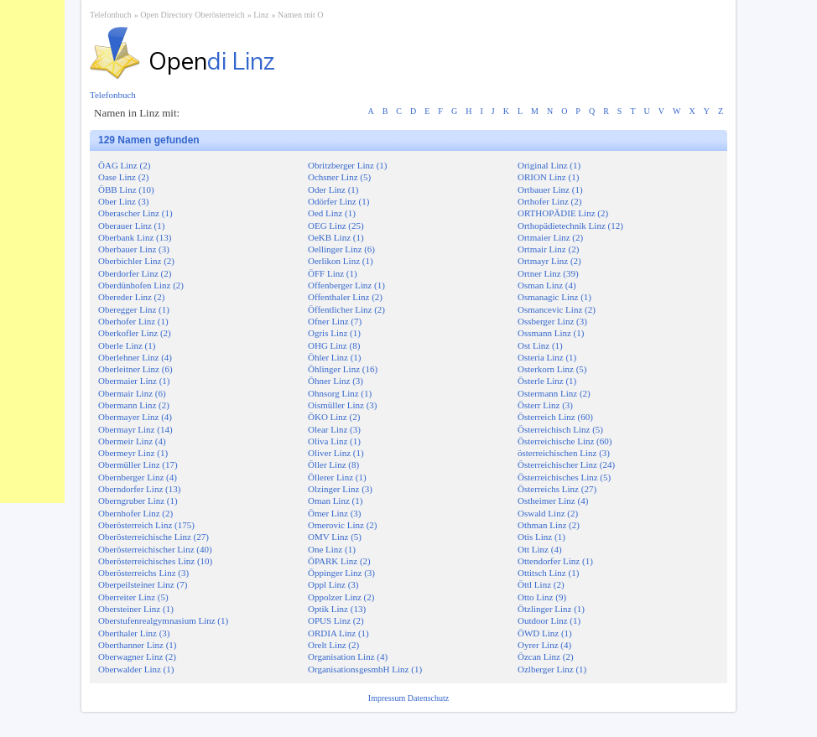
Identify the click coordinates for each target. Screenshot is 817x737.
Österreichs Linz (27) (557, 489)
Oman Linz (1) (335, 501)
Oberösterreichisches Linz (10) (155, 561)
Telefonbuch (111, 14)
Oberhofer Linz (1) (133, 321)
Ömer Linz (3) (335, 513)
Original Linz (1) (549, 165)
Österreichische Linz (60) (564, 441)
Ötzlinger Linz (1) (551, 609)
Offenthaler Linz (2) (345, 297)
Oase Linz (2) (123, 177)
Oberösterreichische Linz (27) (153, 537)
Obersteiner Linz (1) (136, 609)
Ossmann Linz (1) (551, 333)
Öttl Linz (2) (541, 584)
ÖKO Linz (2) (334, 417)
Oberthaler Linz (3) (134, 633)
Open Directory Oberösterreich (192, 14)
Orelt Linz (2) (333, 645)
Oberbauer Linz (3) (133, 249)
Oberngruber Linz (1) (138, 501)
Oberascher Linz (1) (135, 213)
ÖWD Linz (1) (545, 633)
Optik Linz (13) (337, 609)
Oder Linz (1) (333, 189)
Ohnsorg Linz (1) (340, 393)
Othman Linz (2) (549, 525)
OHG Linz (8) (334, 345)
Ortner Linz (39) (548, 273)
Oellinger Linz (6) (341, 249)
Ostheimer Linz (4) (553, 501)
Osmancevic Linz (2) (557, 309)
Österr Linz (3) (545, 405)
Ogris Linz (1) (334, 333)
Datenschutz (428, 698)
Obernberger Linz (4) (137, 477)
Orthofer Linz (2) (549, 201)
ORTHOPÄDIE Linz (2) (563, 213)
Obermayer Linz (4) (135, 417)
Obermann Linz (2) (133, 405)
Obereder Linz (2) (131, 297)
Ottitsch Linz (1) (548, 573)
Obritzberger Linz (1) (347, 165)
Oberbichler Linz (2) (136, 261)
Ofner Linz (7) (335, 321)
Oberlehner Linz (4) (135, 357)
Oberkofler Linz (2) (134, 333)
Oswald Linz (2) (548, 513)
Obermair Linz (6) (132, 393)
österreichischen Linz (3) (564, 453)
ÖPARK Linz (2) (339, 561)
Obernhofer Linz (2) (135, 513)
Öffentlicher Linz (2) (346, 309)
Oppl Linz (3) (333, 584)
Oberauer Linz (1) (131, 226)
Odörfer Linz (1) (338, 201)
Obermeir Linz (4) (132, 441)
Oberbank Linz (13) (134, 237)
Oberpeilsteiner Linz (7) (142, 584)
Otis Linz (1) (541, 537)
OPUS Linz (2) (336, 620)
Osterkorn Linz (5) (552, 369)
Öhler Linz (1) (335, 357)
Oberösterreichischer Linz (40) (155, 549)
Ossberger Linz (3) (552, 321)
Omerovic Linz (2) (342, 525)
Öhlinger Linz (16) (342, 369)
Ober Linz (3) (123, 201)
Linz (260, 14)
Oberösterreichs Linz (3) (143, 573)
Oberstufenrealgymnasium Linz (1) (163, 620)
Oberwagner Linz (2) (137, 656)
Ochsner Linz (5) (339, 177)
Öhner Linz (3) (335, 381)
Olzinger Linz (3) (340, 489)
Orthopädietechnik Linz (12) (570, 226)
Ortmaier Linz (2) (550, 237)
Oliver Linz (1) (336, 453)
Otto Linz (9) (542, 597)
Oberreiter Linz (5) (133, 597)
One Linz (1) (332, 549)
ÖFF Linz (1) (332, 273)
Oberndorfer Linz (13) (139, 489)
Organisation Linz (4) (348, 656)
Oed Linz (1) (332, 213)
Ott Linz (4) (540, 549)
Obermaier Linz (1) (134, 381)
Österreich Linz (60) (555, 417)
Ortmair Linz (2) (548, 249)
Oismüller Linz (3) (342, 405)
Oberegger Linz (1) (133, 309)
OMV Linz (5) (335, 537)
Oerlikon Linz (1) (340, 261)
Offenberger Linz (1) (346, 285)
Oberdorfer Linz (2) (134, 273)
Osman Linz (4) (547, 285)
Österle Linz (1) (547, 381)
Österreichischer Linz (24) (566, 464)
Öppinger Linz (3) (341, 573)
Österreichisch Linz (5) (560, 429)
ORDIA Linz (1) (338, 633)
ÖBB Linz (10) (126, 189)
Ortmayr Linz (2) (549, 261)
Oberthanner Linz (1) (137, 645)
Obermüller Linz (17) (138, 464)
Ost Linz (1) (540, 345)
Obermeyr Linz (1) (133, 453)
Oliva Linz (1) (334, 441)
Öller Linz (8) (333, 464)
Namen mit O (300, 14)
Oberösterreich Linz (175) (146, 525)
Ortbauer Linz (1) (550, 189)
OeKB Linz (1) (336, 237)
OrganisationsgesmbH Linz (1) (365, 669)
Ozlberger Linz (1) (552, 669)
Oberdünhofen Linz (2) (141, 285)
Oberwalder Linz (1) (136, 669)
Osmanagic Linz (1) (554, 297)
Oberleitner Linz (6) (135, 369)
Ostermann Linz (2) (554, 393)
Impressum (388, 698)
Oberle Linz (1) (126, 345)
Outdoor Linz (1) (549, 620)
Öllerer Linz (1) (337, 477)
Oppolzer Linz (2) (341, 597)
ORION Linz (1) (548, 177)
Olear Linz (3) (334, 429)
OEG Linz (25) (336, 226)
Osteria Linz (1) (547, 357)
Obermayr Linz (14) (135, 429)
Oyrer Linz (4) (544, 645)
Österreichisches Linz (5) (564, 477)
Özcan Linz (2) (546, 656)
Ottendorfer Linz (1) (555, 561)
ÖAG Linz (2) (124, 165)
